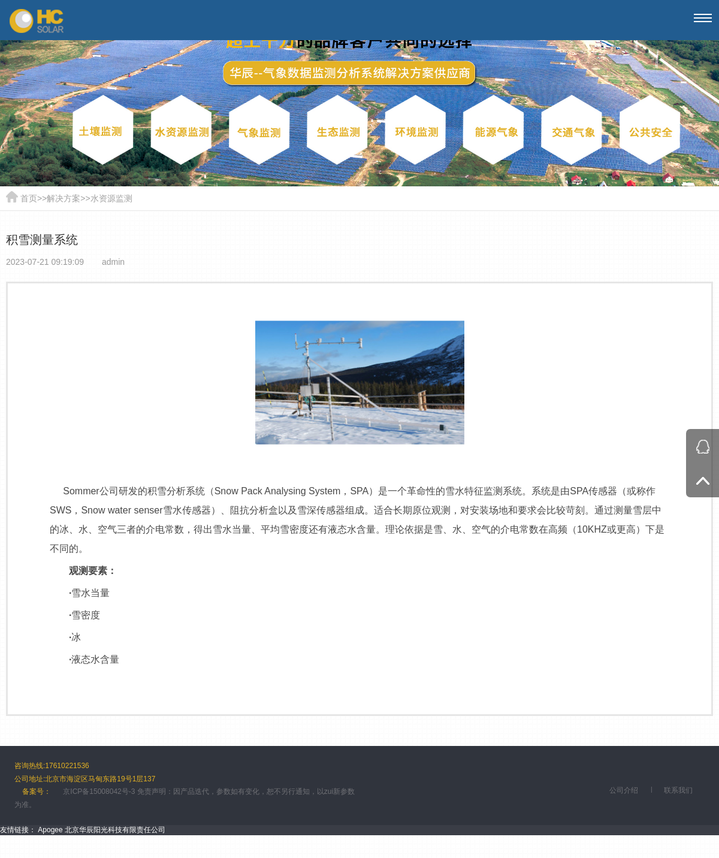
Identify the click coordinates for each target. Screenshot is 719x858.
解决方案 (63, 198)
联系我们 (678, 790)
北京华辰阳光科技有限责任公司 (115, 830)
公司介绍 (623, 790)
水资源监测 (111, 198)
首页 (28, 198)
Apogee (50, 830)
